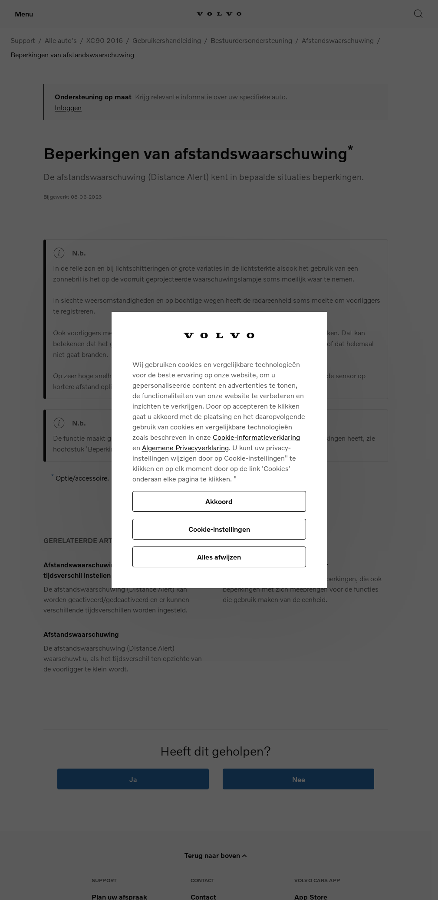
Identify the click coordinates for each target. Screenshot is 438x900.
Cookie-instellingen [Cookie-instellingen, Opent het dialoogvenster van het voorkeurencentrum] (219, 529)
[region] (219, 450)
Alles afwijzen (219, 557)
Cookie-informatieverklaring (256, 437)
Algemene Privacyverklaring (185, 447)
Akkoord (219, 501)
